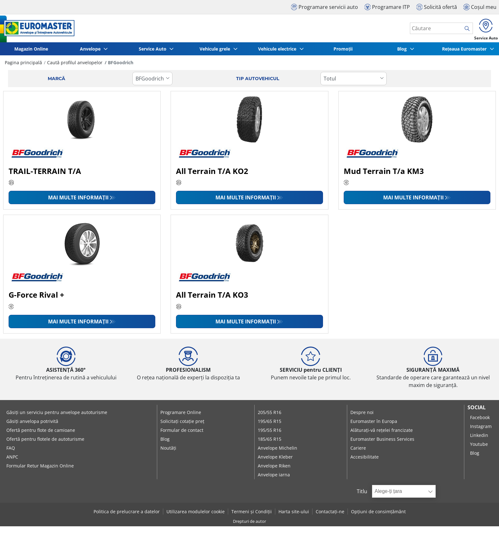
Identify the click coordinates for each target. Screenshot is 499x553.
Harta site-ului (293, 514)
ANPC (12, 459)
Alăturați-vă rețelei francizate (381, 432)
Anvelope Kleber (275, 459)
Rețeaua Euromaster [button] (464, 51)
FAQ (10, 450)
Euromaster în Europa (373, 423)
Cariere (358, 450)
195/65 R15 (269, 423)
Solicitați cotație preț (182, 423)
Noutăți (168, 450)
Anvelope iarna (274, 477)
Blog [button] (403, 51)
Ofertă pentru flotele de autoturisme (45, 441)
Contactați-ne (330, 514)
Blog (165, 441)
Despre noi (362, 414)
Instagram (481, 428)
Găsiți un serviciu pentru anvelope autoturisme (56, 414)
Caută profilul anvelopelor (74, 65)
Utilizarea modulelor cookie (195, 514)
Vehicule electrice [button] (277, 51)
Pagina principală (23, 65)
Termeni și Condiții (251, 514)
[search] (463, 29)
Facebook (480, 420)
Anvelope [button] (90, 51)
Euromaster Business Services (382, 441)
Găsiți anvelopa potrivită (32, 423)
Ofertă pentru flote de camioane (40, 432)
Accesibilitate (364, 459)
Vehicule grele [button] (215, 51)
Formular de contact (181, 432)
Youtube (479, 446)
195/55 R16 (269, 432)
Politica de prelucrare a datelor (127, 514)
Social (476, 409)
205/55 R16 (269, 414)
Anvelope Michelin (277, 450)
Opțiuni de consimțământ (378, 514)
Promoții (343, 51)
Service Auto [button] (153, 51)
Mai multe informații (78, 199)
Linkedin (479, 437)
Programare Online (180, 414)
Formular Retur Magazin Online (40, 468)
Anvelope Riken (274, 468)
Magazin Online (31, 51)
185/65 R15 (269, 441)
